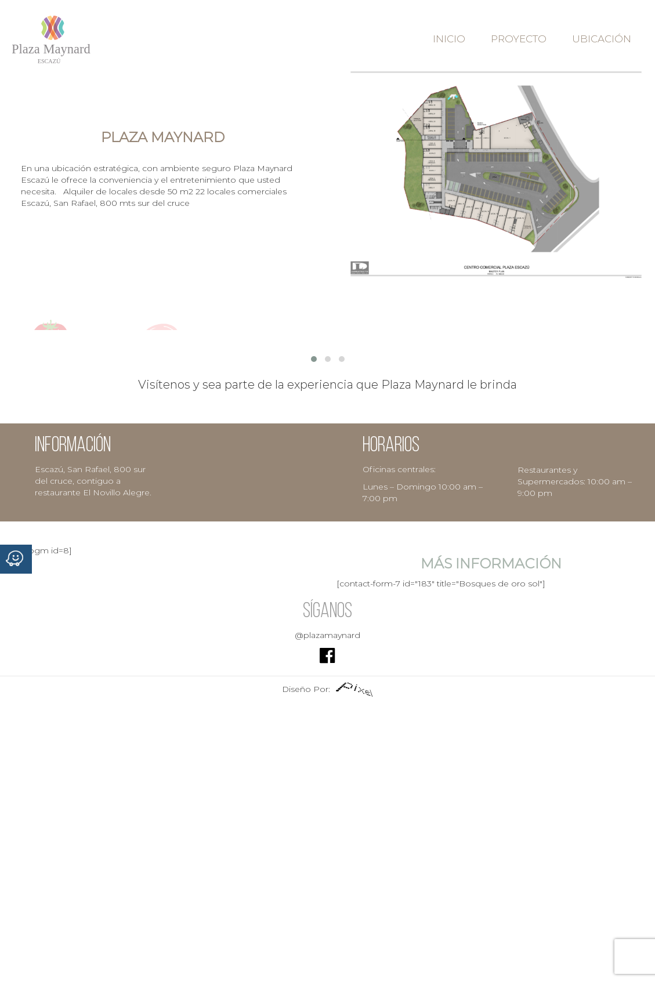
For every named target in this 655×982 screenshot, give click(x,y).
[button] (314, 359)
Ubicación (601, 39)
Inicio (449, 39)
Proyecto (519, 39)
